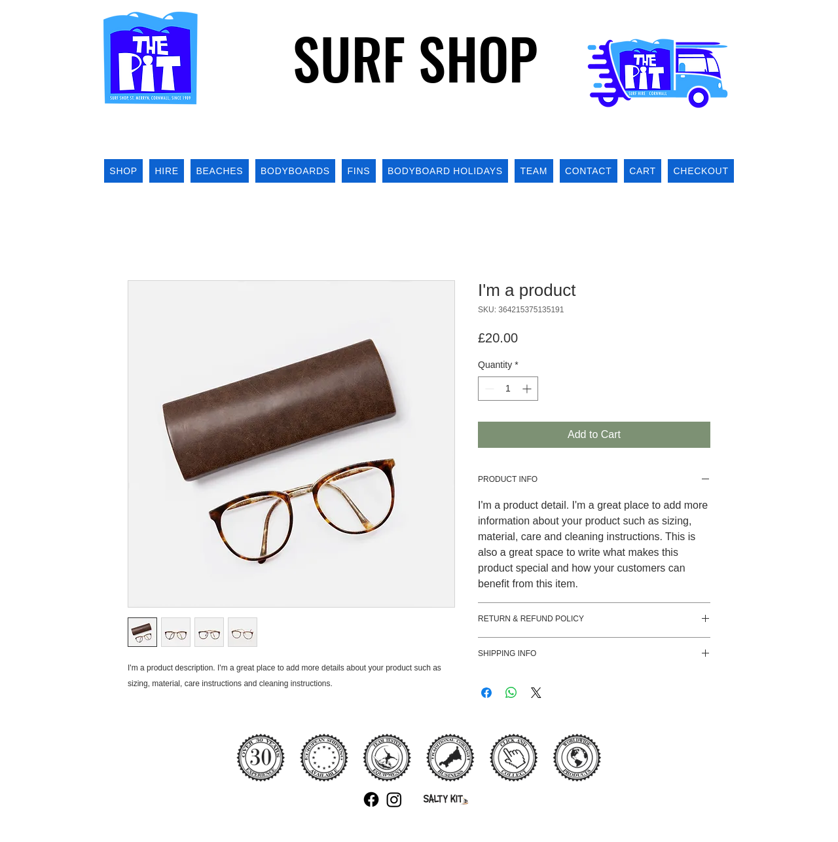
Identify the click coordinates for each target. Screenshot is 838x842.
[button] (719, 133)
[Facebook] (371, 799)
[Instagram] (394, 799)
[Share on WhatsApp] (511, 693)
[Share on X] (536, 693)
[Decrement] (488, 388)
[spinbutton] (508, 388)
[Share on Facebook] (486, 693)
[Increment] (528, 388)
